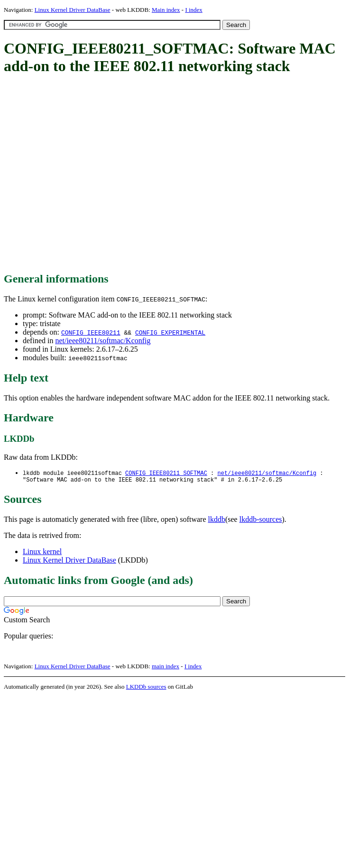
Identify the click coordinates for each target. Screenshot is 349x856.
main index (165, 668)
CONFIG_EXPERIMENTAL (170, 332)
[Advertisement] (89, 174)
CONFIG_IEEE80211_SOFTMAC (166, 473)
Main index (166, 9)
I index (193, 9)
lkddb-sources (260, 521)
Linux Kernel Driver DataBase (72, 9)
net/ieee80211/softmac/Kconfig (102, 341)
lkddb (216, 521)
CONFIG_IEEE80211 (90, 332)
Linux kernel (42, 553)
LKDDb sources (146, 688)
